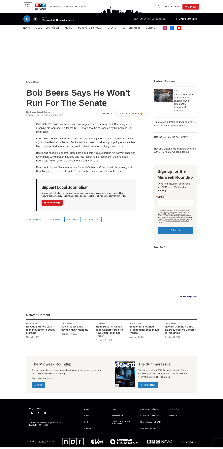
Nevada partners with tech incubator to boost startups (40, 331)
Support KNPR (131, 29)
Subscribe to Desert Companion (121, 424)
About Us (88, 411)
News (26, 29)
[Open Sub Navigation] (32, 29)
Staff (86, 424)
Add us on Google (131, 115)
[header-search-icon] (159, 7)
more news (54, 221)
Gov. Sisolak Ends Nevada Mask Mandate (74, 330)
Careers (87, 430)
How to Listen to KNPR (150, 424)
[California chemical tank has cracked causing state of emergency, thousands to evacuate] (163, 97)
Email (161, 198)
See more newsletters (42, 379)
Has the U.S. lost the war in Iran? (171, 138)
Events (112, 29)
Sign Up (38, 386)
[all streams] (186, 20)
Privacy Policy (56, 424)
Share (108, 115)
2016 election (92, 221)
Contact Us (89, 417)
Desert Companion (47, 29)
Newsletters (171, 7)
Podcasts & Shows (90, 29)
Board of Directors (148, 430)
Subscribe (175, 232)
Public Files (174, 411)
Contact (151, 29)
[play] (27, 20)
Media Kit (173, 417)
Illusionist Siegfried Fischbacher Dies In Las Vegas (145, 331)
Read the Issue (148, 386)
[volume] (35, 20)
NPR (176, 92)
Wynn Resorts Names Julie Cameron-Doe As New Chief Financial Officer (109, 333)
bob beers (72, 221)
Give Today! (52, 204)
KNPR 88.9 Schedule (149, 411)
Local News (33, 83)
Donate (192, 7)
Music (68, 29)
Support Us (117, 411)
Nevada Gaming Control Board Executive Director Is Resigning (180, 331)
